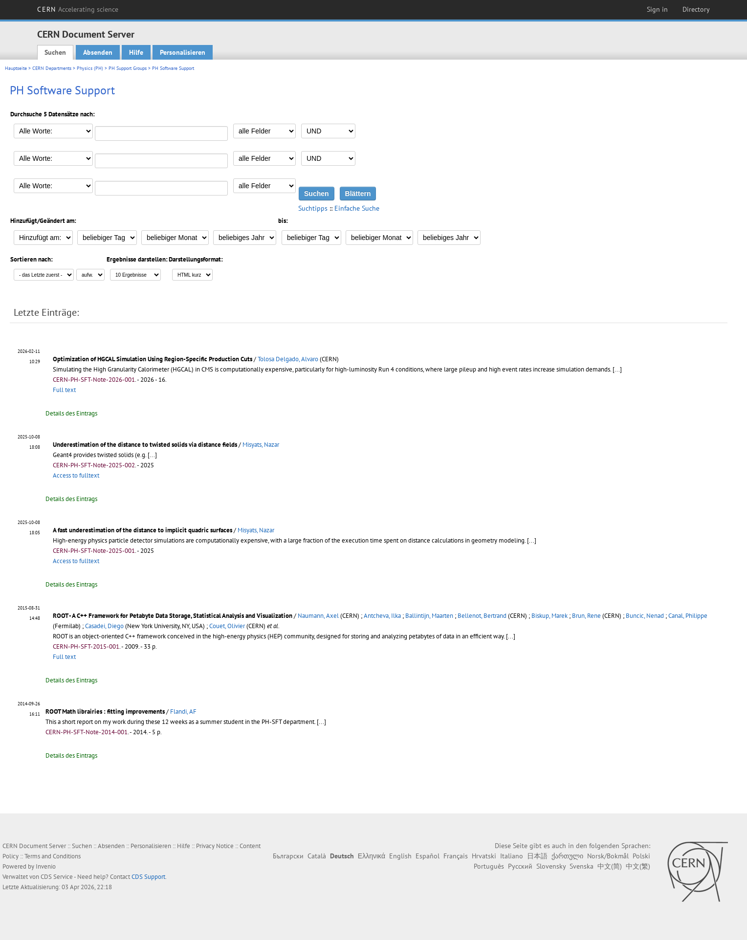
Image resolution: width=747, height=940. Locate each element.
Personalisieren (182, 52)
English (400, 856)
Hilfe (136, 52)
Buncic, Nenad (645, 616)
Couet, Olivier (227, 626)
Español (427, 856)
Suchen (55, 52)
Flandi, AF (183, 711)
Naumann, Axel (318, 616)
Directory (696, 9)
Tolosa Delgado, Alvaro (288, 359)
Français (455, 856)
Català (317, 856)
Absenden (97, 52)
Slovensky (551, 866)
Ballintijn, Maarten (429, 616)
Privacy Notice (215, 846)
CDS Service (57, 877)
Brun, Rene (586, 616)
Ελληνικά (371, 856)
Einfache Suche (356, 208)
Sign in (657, 9)
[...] (617, 369)
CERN (77, 9)
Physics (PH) (90, 68)
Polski (641, 856)
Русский (520, 866)
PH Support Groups (128, 68)
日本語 (537, 856)
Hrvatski (484, 856)
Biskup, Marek (549, 616)
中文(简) (609, 866)
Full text (64, 390)
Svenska (581, 866)
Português (489, 866)
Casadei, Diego (104, 626)
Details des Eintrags (71, 413)
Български (288, 856)
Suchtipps (313, 208)
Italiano (511, 856)
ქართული (567, 856)
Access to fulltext (76, 475)
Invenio (46, 866)
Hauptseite (16, 68)
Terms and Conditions (52, 856)
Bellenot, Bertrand (482, 616)
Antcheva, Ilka (382, 616)
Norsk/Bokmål (608, 856)
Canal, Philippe (687, 616)
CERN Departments (51, 68)
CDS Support (148, 877)
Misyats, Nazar (260, 444)
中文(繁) (638, 866)
